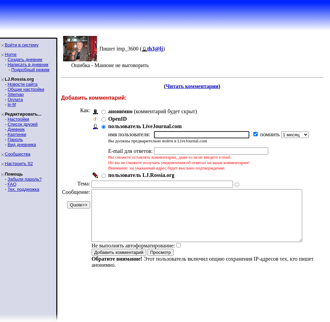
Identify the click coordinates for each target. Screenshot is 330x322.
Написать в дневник (27, 64)
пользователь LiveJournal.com (145, 126)
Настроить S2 (19, 163)
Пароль (15, 139)
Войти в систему (21, 44)
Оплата (15, 99)
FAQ (11, 184)
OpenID (117, 119)
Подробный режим (30, 69)
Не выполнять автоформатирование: (133, 256)
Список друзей (22, 124)
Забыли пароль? (24, 179)
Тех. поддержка (23, 189)
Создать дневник (24, 59)
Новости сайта (22, 84)
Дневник (15, 129)
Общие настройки (25, 89)
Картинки (16, 134)
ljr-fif (11, 104)
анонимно (120, 111)
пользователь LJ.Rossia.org (141, 175)
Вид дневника (21, 144)
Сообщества (18, 154)
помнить (270, 134)
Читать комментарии (195, 86)
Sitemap (15, 94)
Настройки (18, 119)
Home (11, 54)
